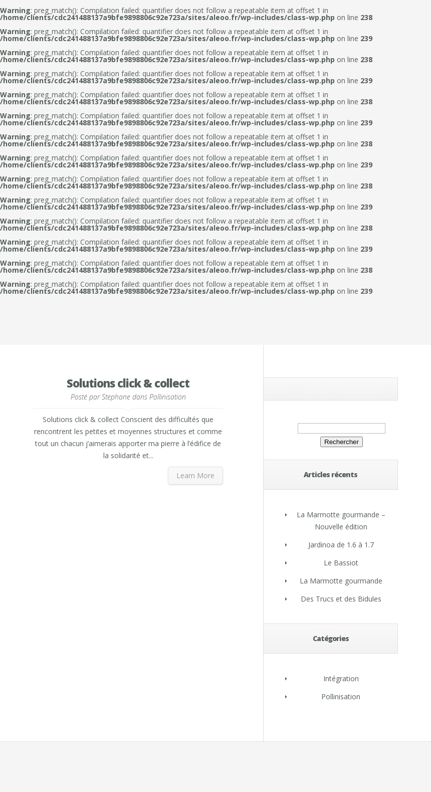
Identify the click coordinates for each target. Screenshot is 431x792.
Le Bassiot (341, 562)
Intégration (341, 678)
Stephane (116, 397)
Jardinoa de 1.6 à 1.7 (341, 544)
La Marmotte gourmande (341, 580)
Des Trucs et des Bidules (341, 599)
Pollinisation (167, 397)
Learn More (195, 475)
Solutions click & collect (128, 382)
